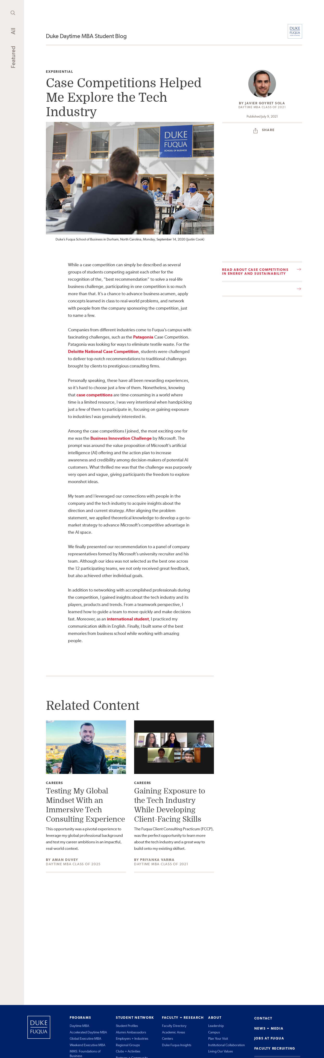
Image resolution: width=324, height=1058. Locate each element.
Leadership (216, 1026)
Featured (13, 57)
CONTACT (263, 1018)
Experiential (59, 71)
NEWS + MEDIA (269, 1028)
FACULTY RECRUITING (274, 1048)
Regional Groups (128, 1045)
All (13, 31)
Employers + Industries (132, 1038)
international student (128, 618)
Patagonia (143, 336)
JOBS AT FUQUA (269, 1038)
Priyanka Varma (157, 860)
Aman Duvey (65, 860)
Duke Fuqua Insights (176, 1045)
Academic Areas (173, 1032)
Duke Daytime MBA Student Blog (86, 36)
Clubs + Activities (128, 1051)
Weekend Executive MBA (87, 1045)
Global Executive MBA (85, 1038)
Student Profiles (127, 1026)
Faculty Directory (174, 1026)
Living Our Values (220, 1051)
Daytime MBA (79, 1026)
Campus (214, 1032)
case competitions (94, 394)
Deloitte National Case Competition (103, 351)
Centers (167, 1038)
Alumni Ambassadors (131, 1032)
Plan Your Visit (218, 1038)
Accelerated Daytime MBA (88, 1032)
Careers (54, 783)
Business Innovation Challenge (121, 438)
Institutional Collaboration (226, 1045)
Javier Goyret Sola (265, 103)
